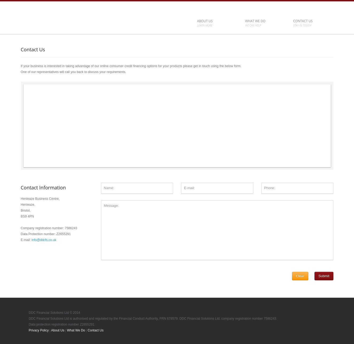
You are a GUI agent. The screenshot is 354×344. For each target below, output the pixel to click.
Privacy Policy (39, 330)
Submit (323, 276)
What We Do (76, 330)
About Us (57, 330)
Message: (217, 230)
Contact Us (95, 330)
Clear (300, 276)
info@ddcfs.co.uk (44, 240)
